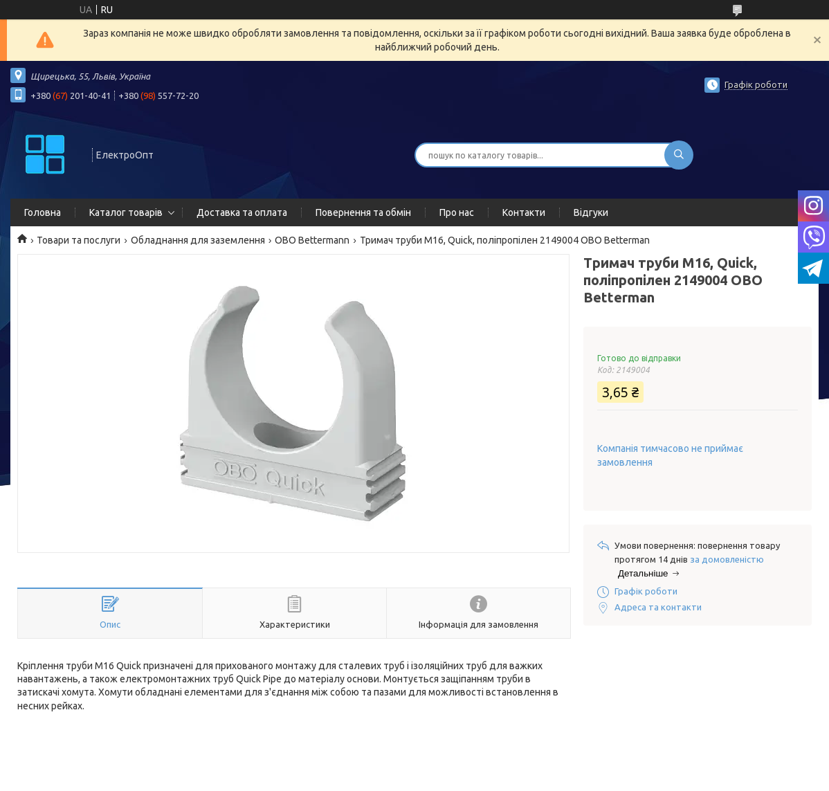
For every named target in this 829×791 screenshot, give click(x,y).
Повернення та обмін (363, 212)
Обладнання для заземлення (198, 240)
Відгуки (591, 212)
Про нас (456, 212)
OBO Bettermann (312, 240)
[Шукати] (678, 155)
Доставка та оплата (242, 212)
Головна (42, 212)
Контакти (523, 212)
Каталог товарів (126, 212)
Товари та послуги (78, 240)
